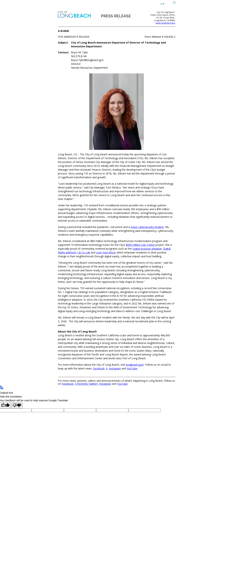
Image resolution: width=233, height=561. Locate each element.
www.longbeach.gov (165, 22)
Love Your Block (105, 252)
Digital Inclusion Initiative (147, 248)
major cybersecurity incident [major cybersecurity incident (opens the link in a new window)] (147, 227)
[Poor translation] (17, 405)
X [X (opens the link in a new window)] (106, 368)
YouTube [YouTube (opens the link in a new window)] (132, 368)
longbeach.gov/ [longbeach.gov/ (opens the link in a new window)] (135, 364)
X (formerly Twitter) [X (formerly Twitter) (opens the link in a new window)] (86, 383)
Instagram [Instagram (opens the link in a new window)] (115, 368)
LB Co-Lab (84, 252)
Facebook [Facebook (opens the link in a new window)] (98, 368)
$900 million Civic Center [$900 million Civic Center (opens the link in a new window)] (140, 245)
